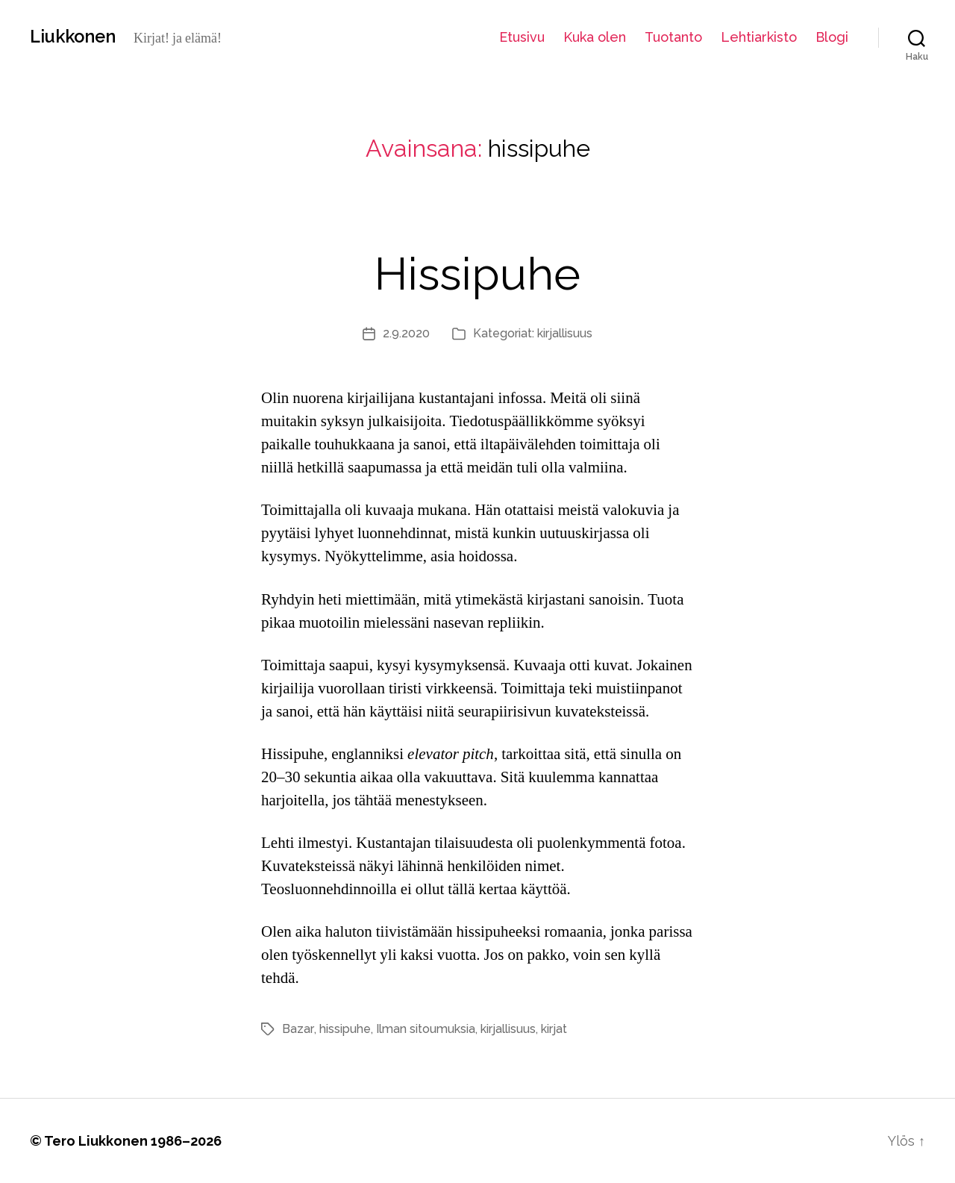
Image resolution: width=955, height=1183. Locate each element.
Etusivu (522, 37)
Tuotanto (673, 37)
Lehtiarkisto (759, 37)
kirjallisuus (564, 333)
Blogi (831, 37)
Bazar (297, 1029)
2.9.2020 (406, 333)
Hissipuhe (477, 273)
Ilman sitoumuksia (424, 1029)
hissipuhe (343, 1029)
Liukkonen (74, 37)
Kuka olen (594, 37)
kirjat (552, 1029)
